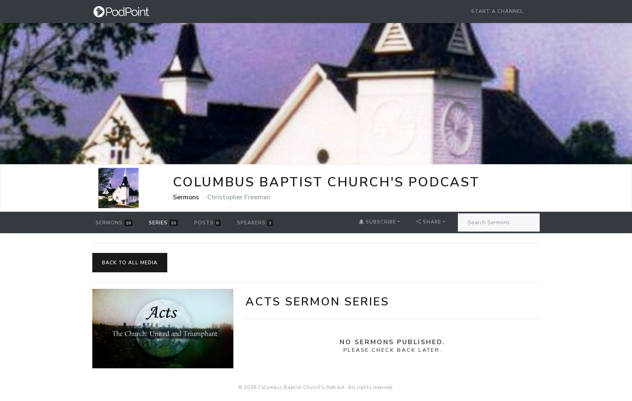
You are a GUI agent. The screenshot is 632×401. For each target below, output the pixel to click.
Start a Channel (497, 11)
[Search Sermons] (499, 222)
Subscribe (377, 222)
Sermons (114, 222)
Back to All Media (130, 262)
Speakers (255, 222)
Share (428, 222)
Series (163, 222)
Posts (207, 222)
